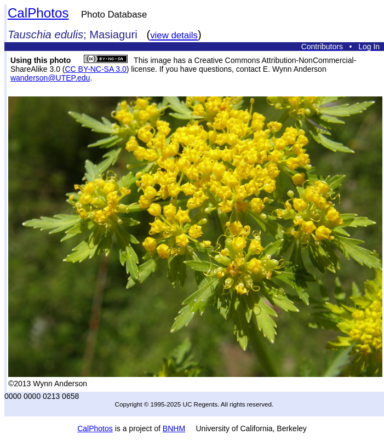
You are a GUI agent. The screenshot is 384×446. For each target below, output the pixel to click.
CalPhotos (38, 12)
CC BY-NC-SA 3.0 (96, 69)
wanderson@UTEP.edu (50, 77)
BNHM (174, 428)
